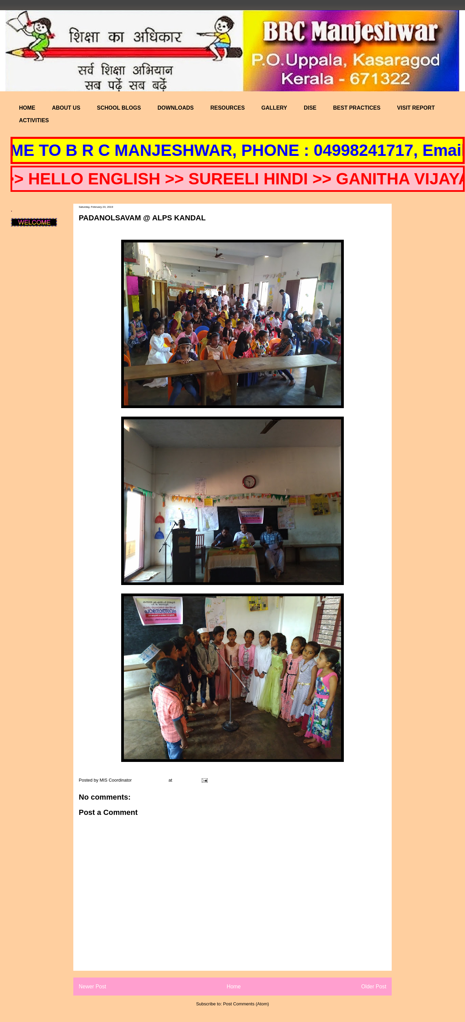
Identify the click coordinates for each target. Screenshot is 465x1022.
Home (234, 986)
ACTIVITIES (34, 120)
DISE (310, 108)
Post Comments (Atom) (246, 1003)
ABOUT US (66, 108)
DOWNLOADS (175, 108)
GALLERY (274, 108)
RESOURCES (227, 108)
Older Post (373, 986)
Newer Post (92, 986)
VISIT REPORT (416, 108)
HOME (27, 108)
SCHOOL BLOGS (119, 108)
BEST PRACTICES (356, 108)
